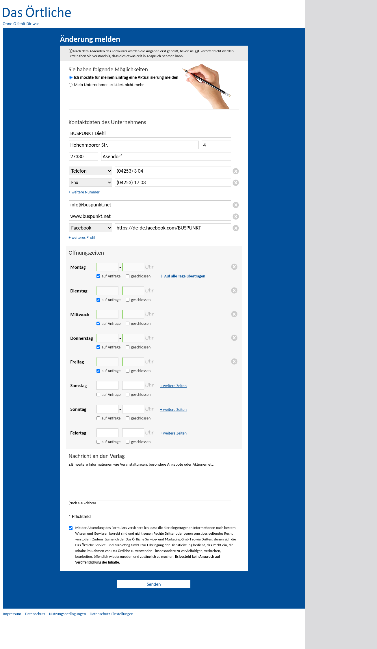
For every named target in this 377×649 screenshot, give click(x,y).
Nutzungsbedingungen (67, 613)
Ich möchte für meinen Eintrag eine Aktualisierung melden (126, 77)
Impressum (12, 613)
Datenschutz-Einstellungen (111, 613)
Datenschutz (35, 613)
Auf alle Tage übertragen (182, 276)
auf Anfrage (111, 276)
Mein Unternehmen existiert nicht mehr (109, 84)
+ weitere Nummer (84, 192)
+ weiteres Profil (82, 237)
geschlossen (141, 276)
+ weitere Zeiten (173, 385)
